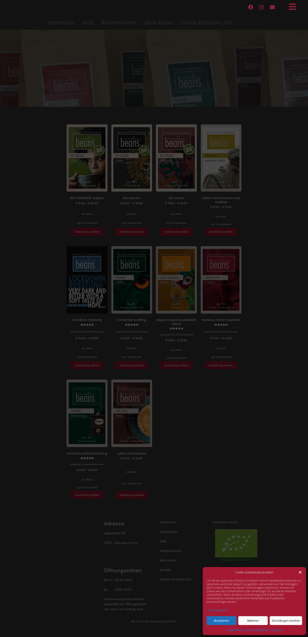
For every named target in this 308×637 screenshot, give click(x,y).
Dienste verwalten (218, 609)
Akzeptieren (221, 620)
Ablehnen (253, 620)
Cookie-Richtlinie (235, 629)
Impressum (276, 629)
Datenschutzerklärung (257, 629)
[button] (300, 572)
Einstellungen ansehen (286, 620)
